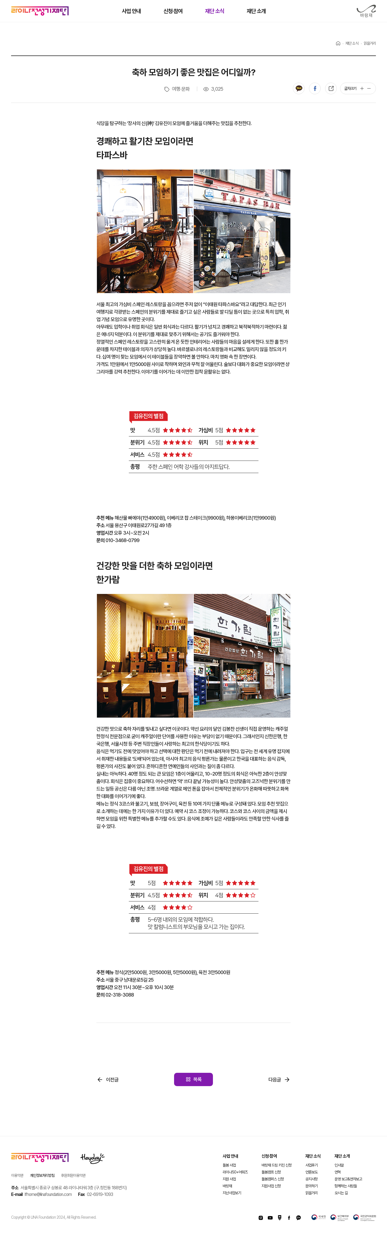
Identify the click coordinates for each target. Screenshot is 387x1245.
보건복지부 (339, 1217)
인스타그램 (260, 1217)
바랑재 (366, 11)
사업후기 (311, 1165)
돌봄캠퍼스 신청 (273, 1179)
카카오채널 (298, 1217)
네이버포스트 (279, 1217)
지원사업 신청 (271, 1186)
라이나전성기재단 (40, 11)
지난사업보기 (232, 1193)
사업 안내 (230, 1156)
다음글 (274, 1080)
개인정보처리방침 (42, 1175)
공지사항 (311, 1179)
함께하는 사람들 (346, 1186)
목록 (197, 1079)
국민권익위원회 (364, 1217)
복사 (331, 88)
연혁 (338, 1172)
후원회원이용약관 (73, 1175)
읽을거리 (311, 1193)
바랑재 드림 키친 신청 (276, 1165)
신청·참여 (269, 1156)
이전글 (112, 1080)
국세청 (318, 1217)
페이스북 (315, 88)
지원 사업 (229, 1179)
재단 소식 (313, 1156)
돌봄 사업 (229, 1165)
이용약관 (17, 1175)
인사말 (339, 1165)
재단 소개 (342, 1156)
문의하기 (311, 1186)
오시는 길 (341, 1193)
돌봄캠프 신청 (271, 1172)
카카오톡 (299, 88)
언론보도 (311, 1172)
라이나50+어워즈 (235, 1172)
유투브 (270, 1217)
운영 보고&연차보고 (348, 1179)
